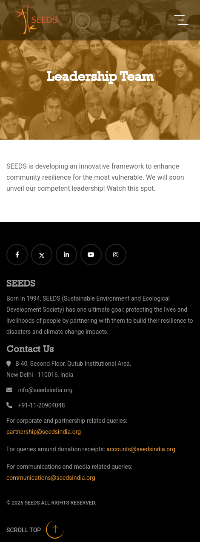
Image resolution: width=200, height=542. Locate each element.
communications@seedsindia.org (50, 477)
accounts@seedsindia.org (140, 449)
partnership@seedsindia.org (43, 431)
